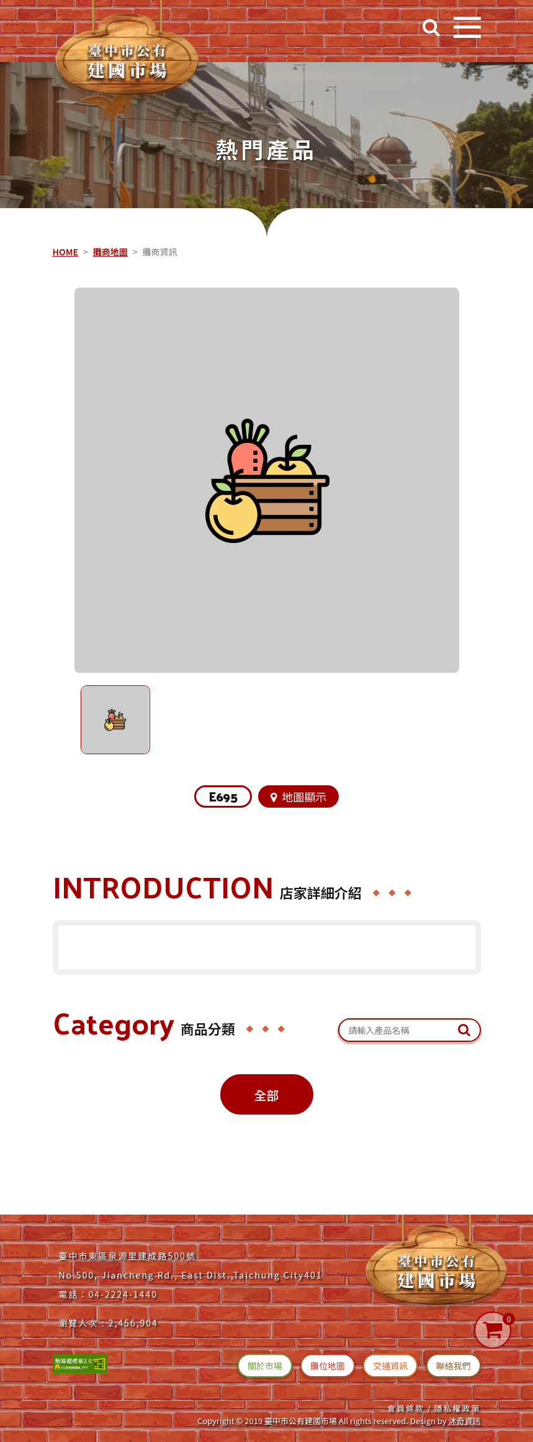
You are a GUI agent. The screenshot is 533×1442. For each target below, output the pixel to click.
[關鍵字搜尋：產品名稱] (409, 1030)
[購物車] (492, 1330)
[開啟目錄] (467, 27)
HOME (65, 251)
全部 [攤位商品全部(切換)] (266, 1095)
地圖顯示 (299, 796)
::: (13, 1253)
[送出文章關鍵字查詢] (464, 1030)
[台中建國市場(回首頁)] (130, 53)
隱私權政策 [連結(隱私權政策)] (457, 1408)
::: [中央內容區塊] (55, 224)
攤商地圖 (110, 251)
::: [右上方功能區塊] (13, 21)
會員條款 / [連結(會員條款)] (409, 1408)
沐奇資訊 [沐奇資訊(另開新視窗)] (464, 1420)
